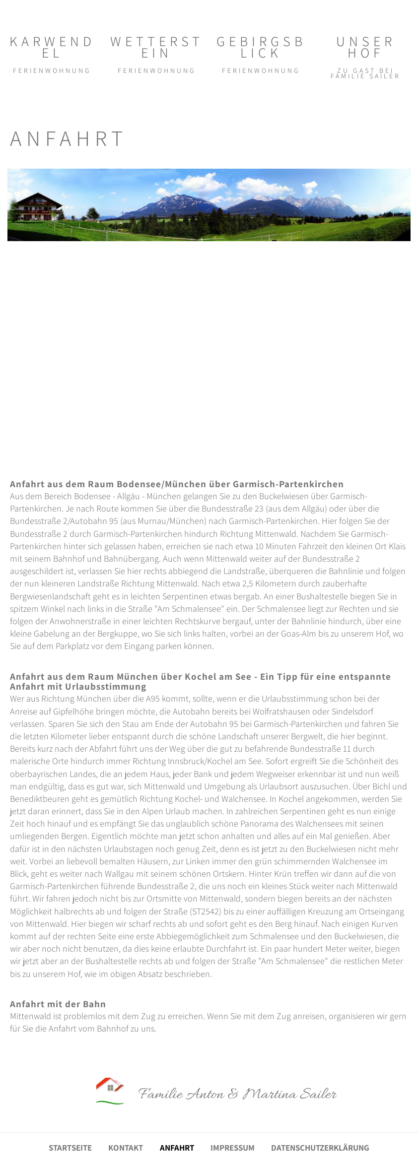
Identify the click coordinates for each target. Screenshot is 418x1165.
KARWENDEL (52, 46)
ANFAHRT (177, 1148)
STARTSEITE (70, 1148)
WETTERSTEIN (157, 46)
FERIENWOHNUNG (52, 70)
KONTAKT (125, 1148)
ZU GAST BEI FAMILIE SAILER (366, 73)
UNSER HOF (366, 46)
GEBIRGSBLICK (261, 46)
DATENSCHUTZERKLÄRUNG (320, 1148)
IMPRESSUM (232, 1148)
